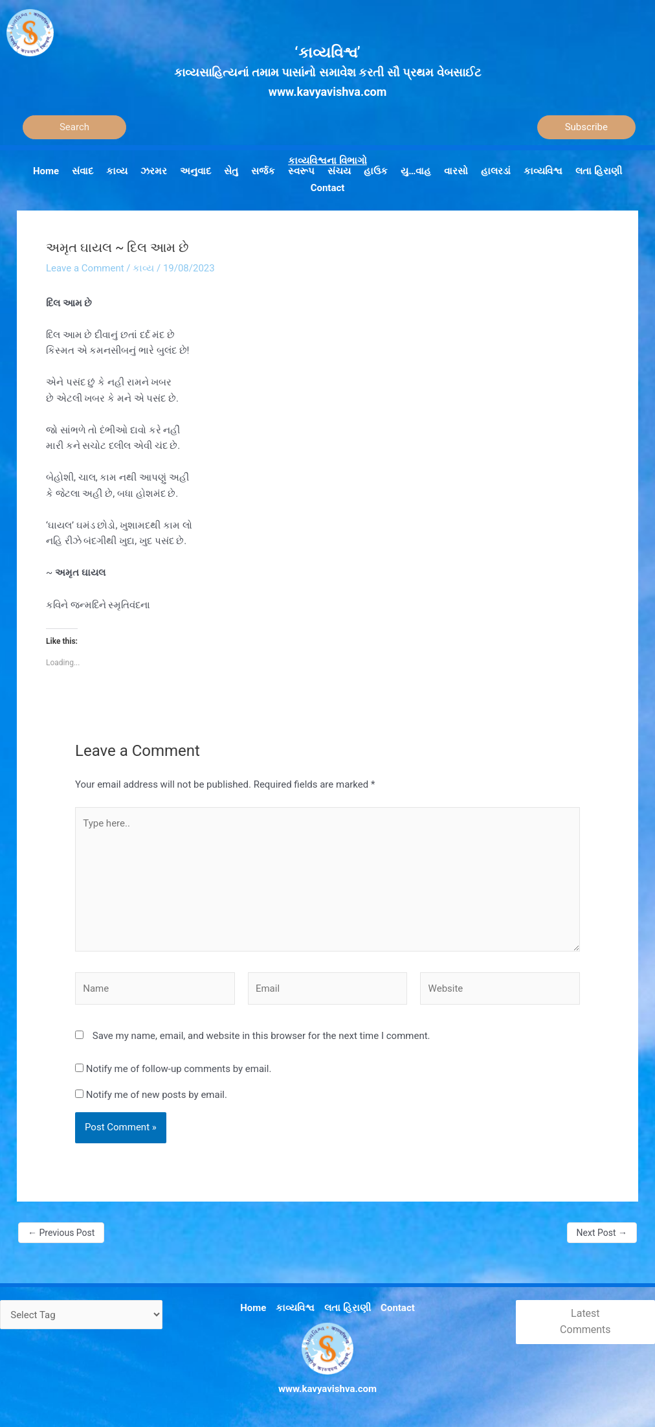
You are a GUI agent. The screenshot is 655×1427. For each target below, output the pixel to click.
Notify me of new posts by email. (156, 1095)
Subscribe (586, 127)
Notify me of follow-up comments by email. (179, 1069)
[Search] (74, 127)
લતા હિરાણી (347, 1308)
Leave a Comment (85, 268)
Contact (398, 1308)
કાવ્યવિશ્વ (295, 1308)
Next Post (602, 1232)
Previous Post (61, 1232)
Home (253, 1308)
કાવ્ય (143, 268)
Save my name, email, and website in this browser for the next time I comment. (261, 1036)
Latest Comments (585, 1321)
